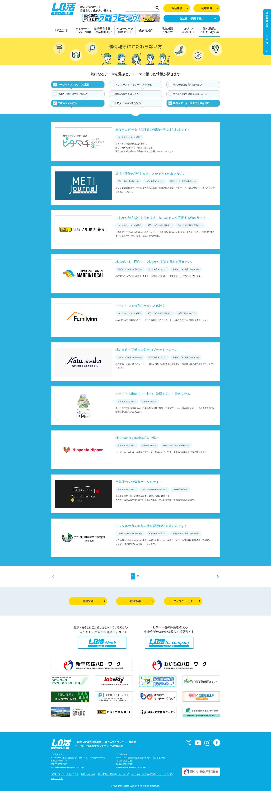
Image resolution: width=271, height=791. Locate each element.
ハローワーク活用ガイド (125, 30)
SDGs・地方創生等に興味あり (74, 94)
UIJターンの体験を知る (128, 103)
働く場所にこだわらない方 (209, 30)
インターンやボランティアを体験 (133, 84)
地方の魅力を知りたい (127, 94)
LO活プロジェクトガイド (64, 774)
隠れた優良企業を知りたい (187, 84)
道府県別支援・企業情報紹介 (103, 30)
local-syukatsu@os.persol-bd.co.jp (69, 767)
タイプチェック (186, 601)
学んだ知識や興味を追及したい (190, 94)
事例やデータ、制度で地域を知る (191, 103)
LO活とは (61, 30)
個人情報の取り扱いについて (113, 774)
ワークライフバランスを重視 (73, 84)
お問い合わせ (88, 774)
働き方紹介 (146, 30)
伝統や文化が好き (67, 103)
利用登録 (209, 8)
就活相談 (179, 8)
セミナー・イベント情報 (82, 30)
